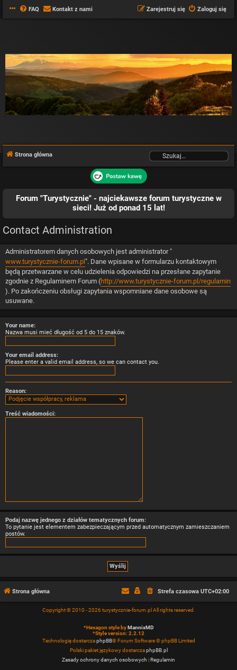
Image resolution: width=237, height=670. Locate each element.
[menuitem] (29, 9)
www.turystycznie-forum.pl (45, 261)
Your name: (20, 325)
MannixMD (140, 627)
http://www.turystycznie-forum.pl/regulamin (166, 281)
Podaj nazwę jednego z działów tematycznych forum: (75, 520)
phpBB (104, 641)
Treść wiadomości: (30, 413)
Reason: (15, 391)
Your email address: (31, 355)
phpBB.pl (157, 650)
